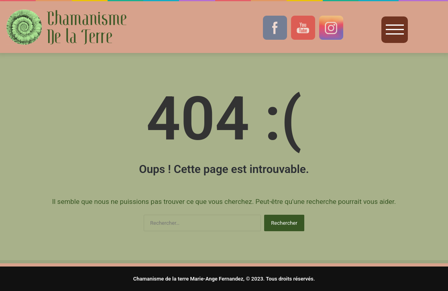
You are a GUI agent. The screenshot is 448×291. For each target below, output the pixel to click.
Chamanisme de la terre (161, 279)
